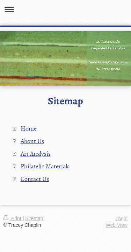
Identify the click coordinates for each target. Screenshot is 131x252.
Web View (116, 225)
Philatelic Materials (45, 166)
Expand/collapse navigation (65, 9)
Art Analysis (36, 153)
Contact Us (35, 178)
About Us (32, 141)
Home (29, 128)
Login (122, 218)
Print (13, 218)
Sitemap (34, 218)
